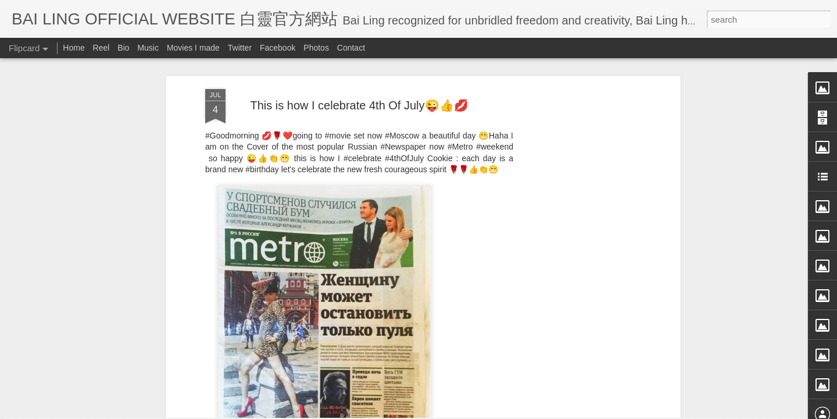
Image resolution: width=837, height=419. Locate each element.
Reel (101, 47)
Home (73, 47)
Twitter (240, 47)
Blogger (490, 411)
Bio (123, 47)
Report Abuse (524, 411)
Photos (316, 47)
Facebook (277, 47)
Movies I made (193, 47)
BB (403, 297)
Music (148, 47)
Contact (351, 47)
